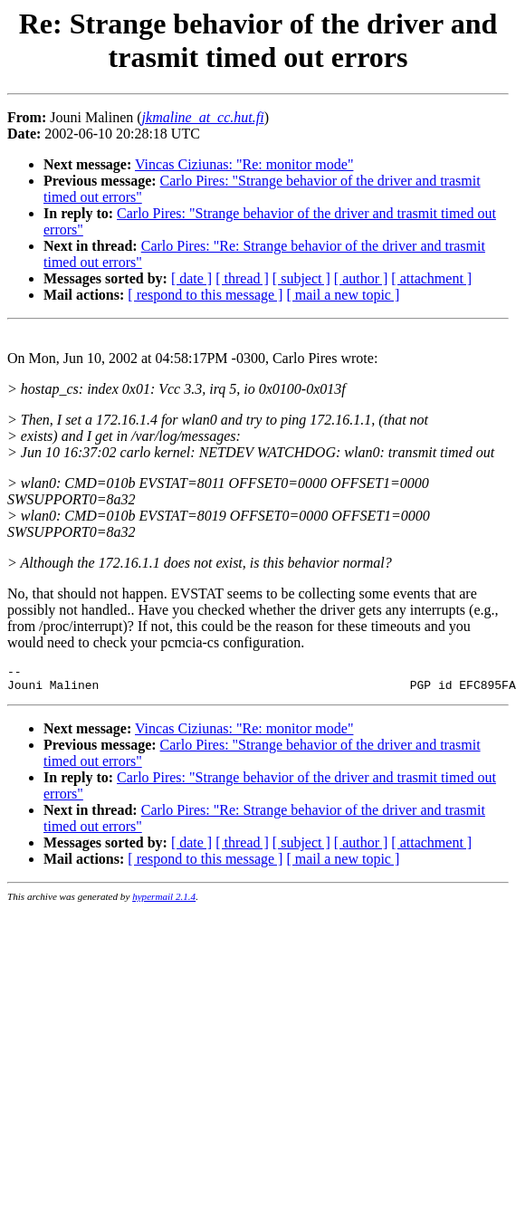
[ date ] (191, 278)
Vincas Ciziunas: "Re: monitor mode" (244, 164)
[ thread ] (242, 278)
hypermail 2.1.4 (164, 901)
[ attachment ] (431, 278)
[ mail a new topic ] (342, 294)
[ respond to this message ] (205, 294)
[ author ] (361, 278)
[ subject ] (301, 278)
